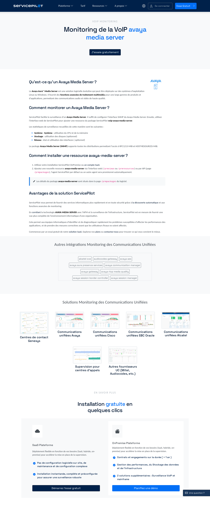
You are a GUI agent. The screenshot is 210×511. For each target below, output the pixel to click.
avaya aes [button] (125, 258)
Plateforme (65, 5)
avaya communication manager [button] (122, 265)
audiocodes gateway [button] (105, 258)
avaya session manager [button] (124, 277)
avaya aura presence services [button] (86, 265)
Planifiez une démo (146, 488)
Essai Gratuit (186, 5)
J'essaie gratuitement (105, 52)
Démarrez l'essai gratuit (66, 488)
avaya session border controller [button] (90, 277)
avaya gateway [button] (89, 271)
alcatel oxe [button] (85, 258)
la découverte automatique (145, 202)
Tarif (83, 5)
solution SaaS (75, 231)
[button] (160, 6)
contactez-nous (111, 231)
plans (97, 231)
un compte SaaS (92, 164)
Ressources (99, 5)
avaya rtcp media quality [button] (115, 271)
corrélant (36, 212)
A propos (121, 5)
